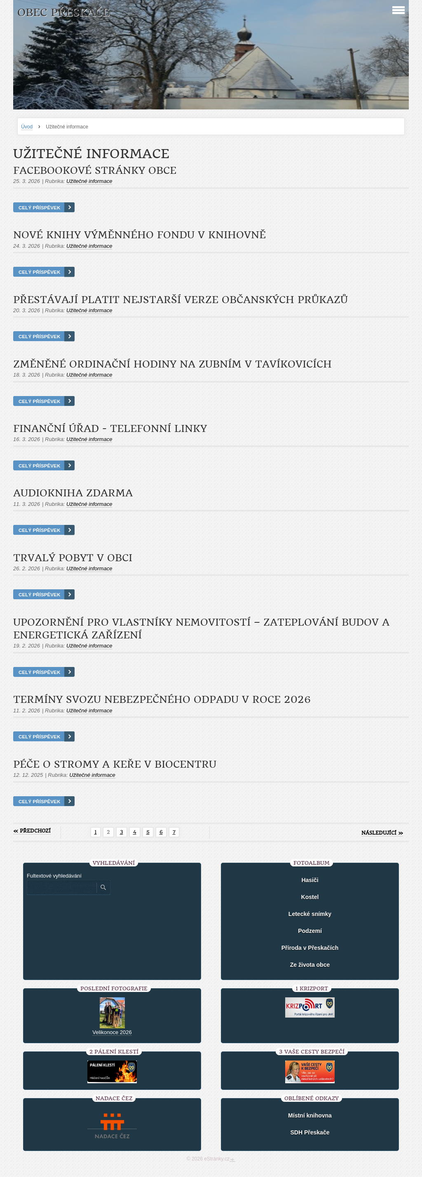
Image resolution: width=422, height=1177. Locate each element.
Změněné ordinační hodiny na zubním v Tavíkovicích (172, 364)
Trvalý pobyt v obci (72, 558)
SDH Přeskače (310, 1132)
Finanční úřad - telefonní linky (110, 428)
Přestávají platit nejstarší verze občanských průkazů (180, 300)
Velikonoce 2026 (111, 1032)
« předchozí (32, 831)
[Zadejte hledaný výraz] (61, 887)
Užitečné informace (89, 181)
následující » (382, 833)
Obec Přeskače (63, 12)
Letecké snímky (309, 914)
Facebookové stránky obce (94, 170)
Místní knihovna (310, 1115)
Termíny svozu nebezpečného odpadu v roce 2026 (162, 699)
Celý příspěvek (39, 207)
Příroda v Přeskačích (310, 947)
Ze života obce (310, 964)
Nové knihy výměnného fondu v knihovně (139, 235)
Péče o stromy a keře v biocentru (114, 764)
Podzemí (310, 931)
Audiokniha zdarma (73, 493)
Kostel (310, 897)
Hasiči (309, 880)
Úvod (27, 127)
